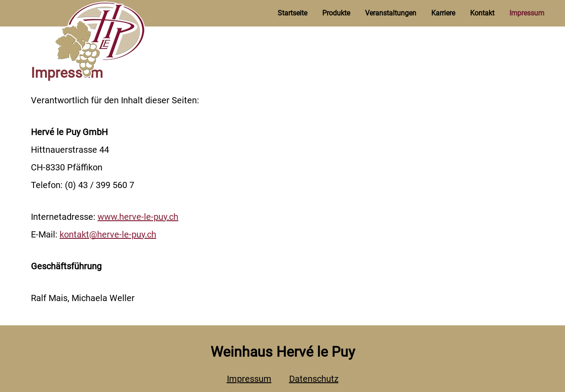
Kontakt (482, 13)
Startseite (292, 13)
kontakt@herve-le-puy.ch (108, 234)
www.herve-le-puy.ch (138, 216)
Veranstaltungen (390, 13)
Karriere (443, 13)
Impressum (526, 13)
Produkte (336, 13)
